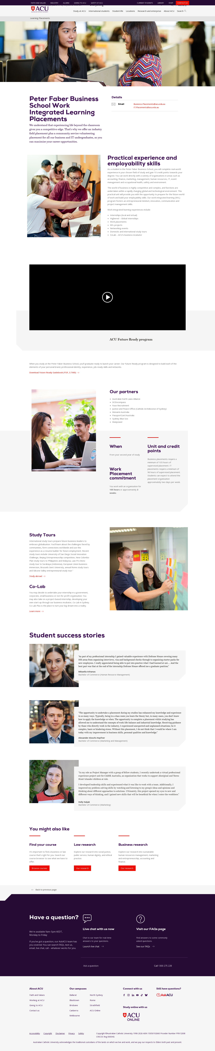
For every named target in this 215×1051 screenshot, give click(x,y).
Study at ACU (79, 11)
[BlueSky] (146, 1000)
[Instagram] (128, 1000)
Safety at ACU (96, 3)
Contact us (181, 3)
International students (99, 11)
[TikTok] (142, 1000)
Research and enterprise (149, 11)
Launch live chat (91, 951)
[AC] (107, 302)
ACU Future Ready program (131, 344)
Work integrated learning (124, 19)
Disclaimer (60, 1038)
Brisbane (74, 1010)
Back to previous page (46, 894)
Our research (82, 873)
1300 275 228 (165, 970)
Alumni (65, 3)
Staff (170, 3)
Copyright (47, 1038)
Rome (92, 1005)
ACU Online (95, 1015)
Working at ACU (36, 1005)
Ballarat (73, 1000)
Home (33, 19)
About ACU (169, 11)
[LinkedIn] (133, 1000)
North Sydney (96, 1000)
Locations (130, 11)
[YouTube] (137, 1000)
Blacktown (74, 1005)
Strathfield (95, 1010)
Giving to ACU (79, 3)
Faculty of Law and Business (97, 19)
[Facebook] (124, 1000)
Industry (53, 3)
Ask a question (90, 970)
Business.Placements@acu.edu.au (149, 108)
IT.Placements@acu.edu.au (146, 112)
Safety (81, 1038)
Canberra (74, 1015)
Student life (117, 11)
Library (159, 3)
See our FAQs (143, 951)
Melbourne (75, 1020)
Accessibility (34, 1038)
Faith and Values (37, 3)
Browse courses (39, 873)
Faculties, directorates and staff (66, 19)
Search (181, 11)
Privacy (71, 1038)
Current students (144, 3)
